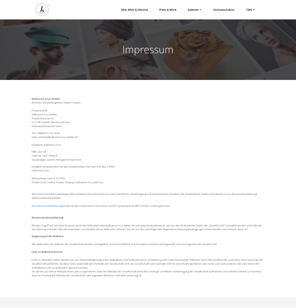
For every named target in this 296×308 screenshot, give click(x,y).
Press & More (168, 9)
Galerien (195, 9)
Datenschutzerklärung (49, 206)
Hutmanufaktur (224, 9)
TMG (251, 9)
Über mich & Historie (134, 9)
